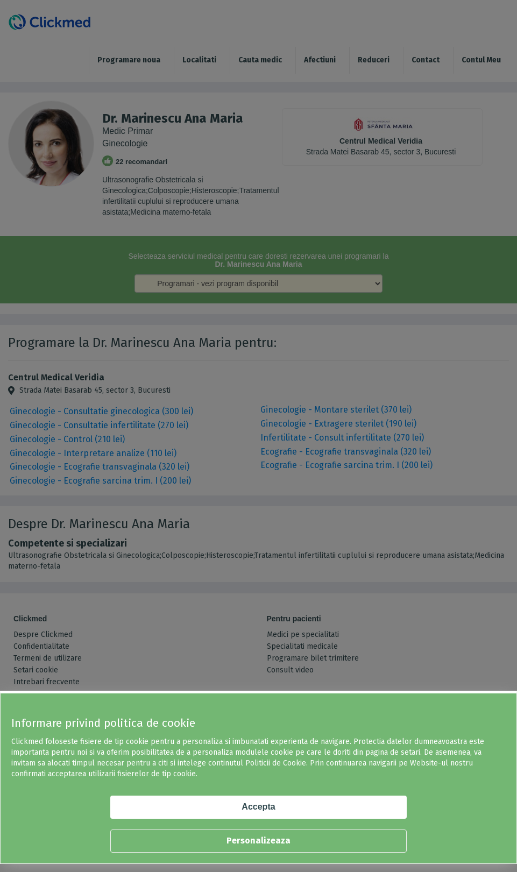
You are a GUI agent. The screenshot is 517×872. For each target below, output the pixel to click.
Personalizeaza (258, 840)
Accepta (258, 806)
